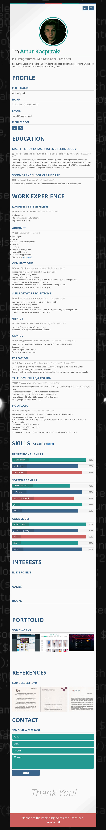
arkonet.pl (27, 257)
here (50, 444)
